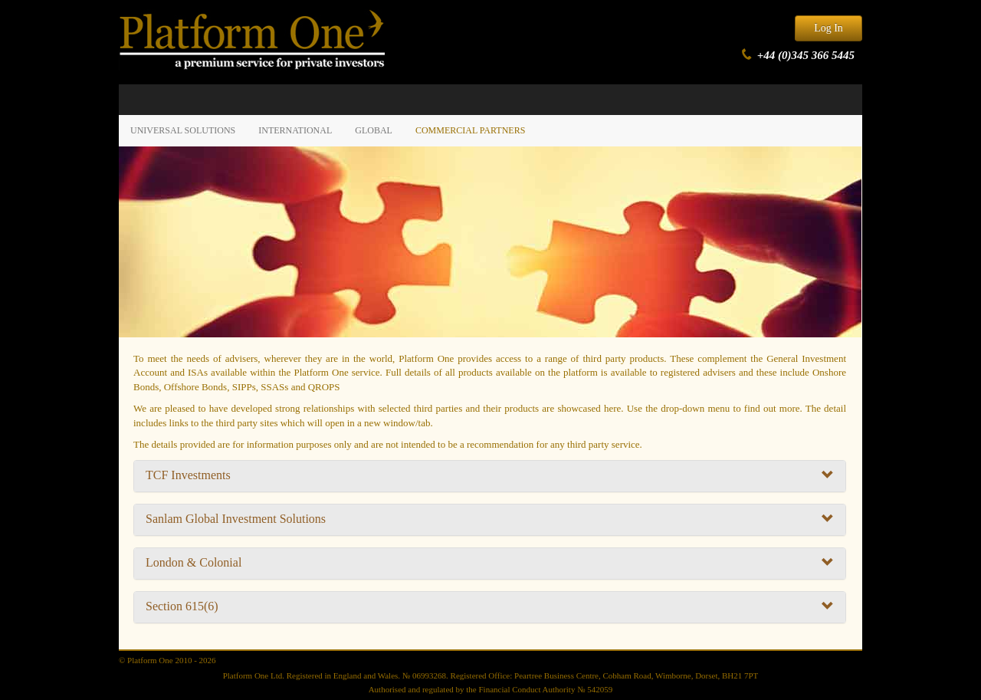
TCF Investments (490, 475)
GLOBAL (373, 130)
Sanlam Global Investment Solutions (490, 519)
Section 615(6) (490, 606)
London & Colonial (490, 563)
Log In (828, 28)
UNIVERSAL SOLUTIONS (182, 130)
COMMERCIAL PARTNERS (470, 130)
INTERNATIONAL (295, 130)
